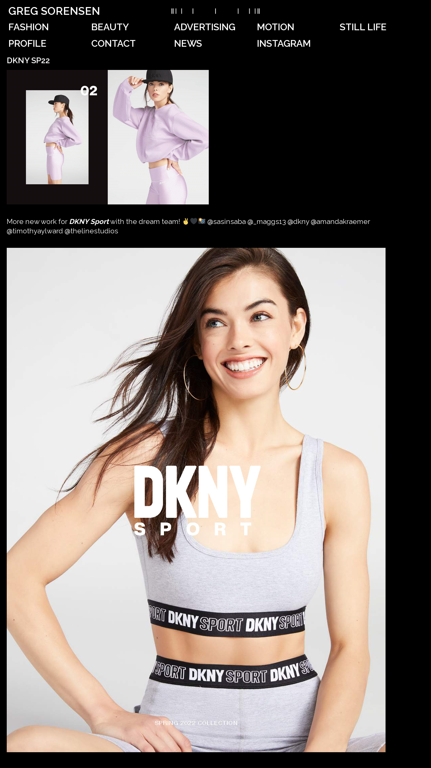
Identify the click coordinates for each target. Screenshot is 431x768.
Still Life (363, 27)
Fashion (28, 27)
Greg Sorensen (54, 11)
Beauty (110, 27)
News (188, 43)
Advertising (204, 27)
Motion (275, 27)
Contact (113, 43)
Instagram (284, 43)
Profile (27, 43)
